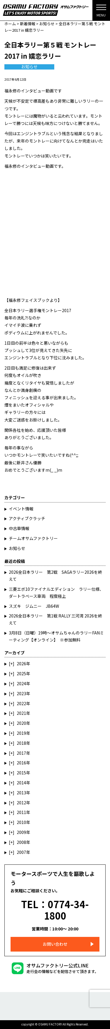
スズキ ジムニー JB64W (34, 606)
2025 (21, 673)
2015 (21, 773)
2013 (21, 793)
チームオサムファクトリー (33, 538)
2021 (21, 713)
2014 (21, 783)
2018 (21, 743)
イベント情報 (21, 509)
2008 (21, 842)
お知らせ (29, 67)
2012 (21, 802)
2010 (21, 822)
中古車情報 (19, 528)
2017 (21, 753)
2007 (21, 852)
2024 (21, 683)
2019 (21, 733)
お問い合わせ (55, 944)
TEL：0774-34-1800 (55, 909)
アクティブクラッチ (27, 518)
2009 (21, 832)
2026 (21, 663)
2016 (21, 763)
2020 (21, 723)
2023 (21, 693)
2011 (21, 812)
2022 (21, 703)
